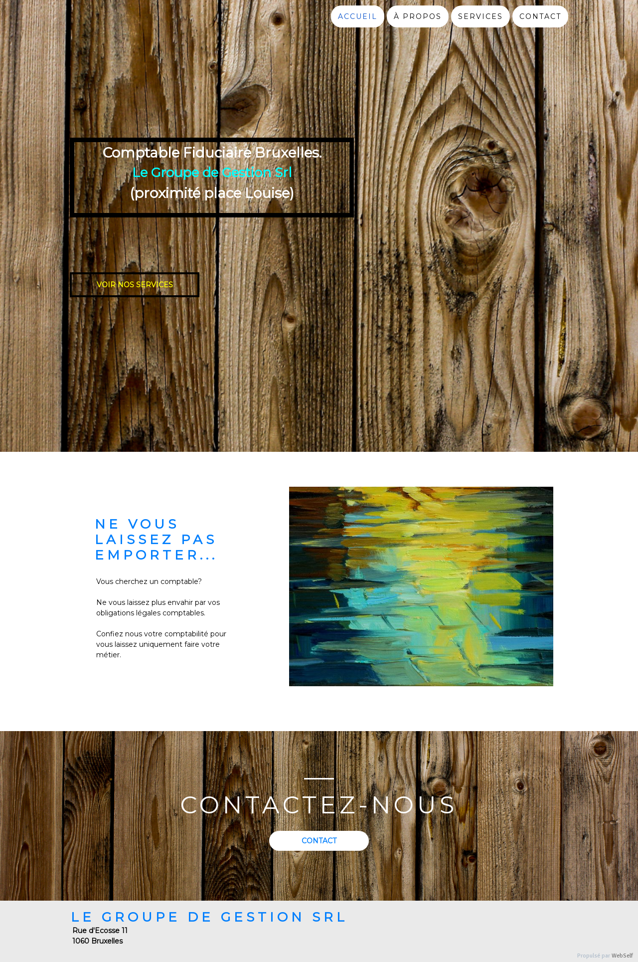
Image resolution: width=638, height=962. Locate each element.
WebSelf (622, 956)
